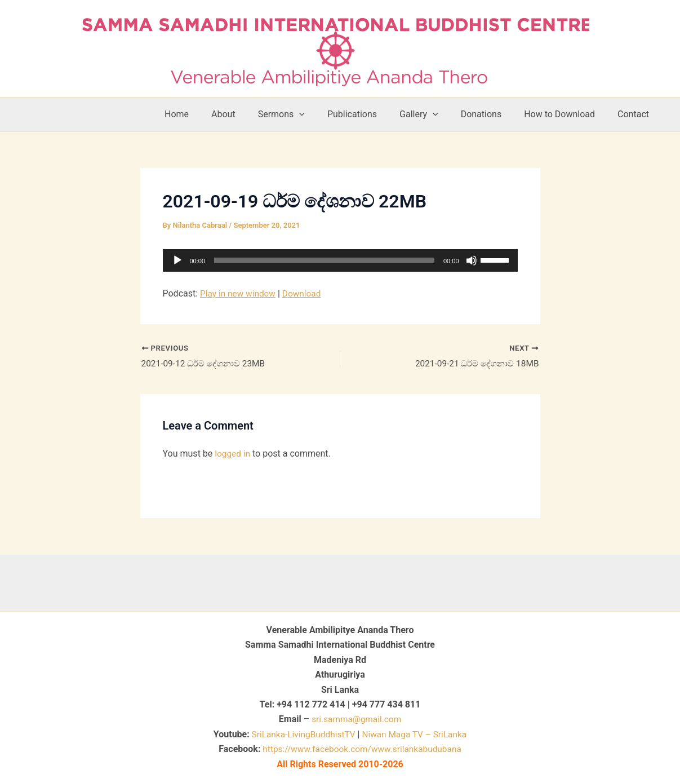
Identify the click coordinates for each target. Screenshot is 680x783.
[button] (324, 114)
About (253, 114)
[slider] (324, 260)
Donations (492, 114)
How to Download (566, 114)
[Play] (177, 260)
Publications (372, 114)
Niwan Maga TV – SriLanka (416, 734)
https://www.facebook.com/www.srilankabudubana (362, 749)
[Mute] (471, 260)
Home (210, 114)
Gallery (434, 114)
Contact (635, 114)
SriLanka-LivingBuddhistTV (300, 734)
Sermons (306, 114)
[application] (340, 260)
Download (305, 293)
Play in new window (239, 293)
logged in (233, 454)
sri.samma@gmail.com (356, 719)
